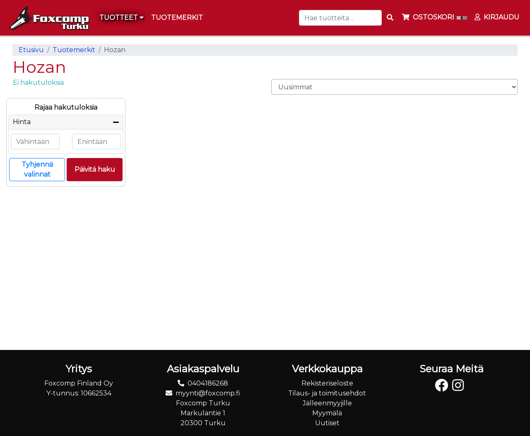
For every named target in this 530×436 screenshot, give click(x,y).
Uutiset (327, 423)
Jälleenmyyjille (327, 403)
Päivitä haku (95, 169)
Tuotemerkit (74, 50)
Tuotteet (121, 18)
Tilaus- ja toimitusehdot (327, 393)
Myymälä (327, 413)
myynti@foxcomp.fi (208, 393)
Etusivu (31, 50)
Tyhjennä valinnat (37, 169)
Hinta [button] (22, 122)
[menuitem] (177, 18)
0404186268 (208, 383)
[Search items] (390, 17)
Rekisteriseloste (327, 383)
